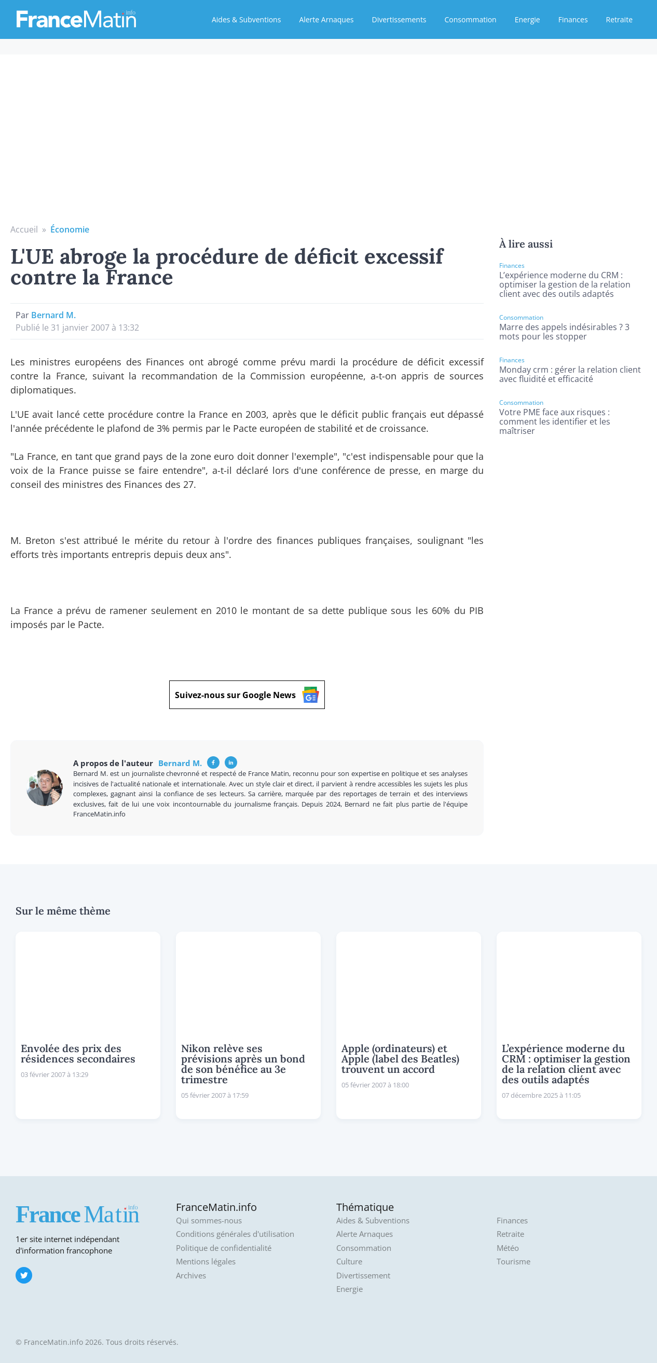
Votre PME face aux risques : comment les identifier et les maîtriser (554, 421)
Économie (69, 229)
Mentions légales (206, 1261)
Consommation (471, 19)
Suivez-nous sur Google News (247, 694)
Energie (527, 19)
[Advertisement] (328, 145)
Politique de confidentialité (223, 1248)
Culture (349, 1261)
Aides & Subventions (246, 19)
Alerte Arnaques (326, 19)
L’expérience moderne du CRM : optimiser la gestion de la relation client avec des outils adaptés (565, 284)
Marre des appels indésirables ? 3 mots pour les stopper (564, 331)
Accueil (24, 229)
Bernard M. (53, 315)
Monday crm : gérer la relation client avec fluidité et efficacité (570, 374)
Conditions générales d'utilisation (235, 1234)
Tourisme (513, 1261)
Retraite (619, 19)
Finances (573, 19)
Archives (191, 1275)
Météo (508, 1248)
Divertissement (363, 1275)
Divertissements (399, 19)
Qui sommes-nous (209, 1220)
